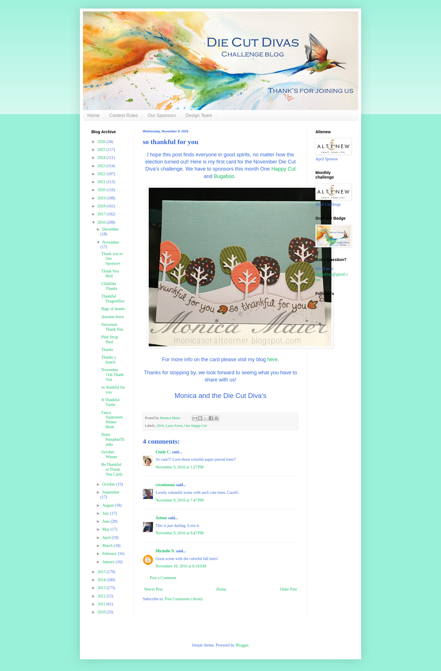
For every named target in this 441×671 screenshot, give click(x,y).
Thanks (107, 349)
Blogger (242, 645)
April (107, 537)
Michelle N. (165, 551)
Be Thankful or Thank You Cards (111, 469)
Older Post (288, 589)
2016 (160, 426)
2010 (102, 612)
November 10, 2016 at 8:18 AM (181, 566)
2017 (102, 214)
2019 (102, 198)
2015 (102, 572)
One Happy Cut (195, 426)
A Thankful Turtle (110, 402)
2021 (102, 182)
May (106, 529)
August (108, 505)
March (108, 545)
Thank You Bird (110, 273)
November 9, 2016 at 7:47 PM (180, 500)
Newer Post (153, 589)
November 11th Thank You (112, 375)
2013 (102, 588)
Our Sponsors (162, 115)
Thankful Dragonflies (112, 298)
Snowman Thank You (112, 327)
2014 (102, 580)
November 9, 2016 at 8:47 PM (180, 533)
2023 (102, 166)
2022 (102, 174)
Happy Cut (283, 169)
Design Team (199, 115)
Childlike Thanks (109, 286)
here (272, 359)
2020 (102, 190)
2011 (102, 604)
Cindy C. (163, 452)
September (110, 492)
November (110, 242)
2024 (102, 157)
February (110, 553)
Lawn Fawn (174, 426)
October (109, 484)
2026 (102, 142)
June (106, 521)
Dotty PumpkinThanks (112, 439)
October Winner (109, 454)
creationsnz (165, 485)
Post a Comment (163, 578)
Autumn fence (112, 317)
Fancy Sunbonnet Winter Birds (112, 420)
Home (93, 115)
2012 (102, 596)
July (106, 513)
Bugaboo (224, 176)
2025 (102, 149)
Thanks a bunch (108, 359)
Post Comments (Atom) (184, 599)
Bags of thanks (113, 309)
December (110, 229)
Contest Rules (123, 115)
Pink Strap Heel (109, 339)
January (109, 562)
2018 (102, 206)
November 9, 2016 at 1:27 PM (180, 467)
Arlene (161, 518)
